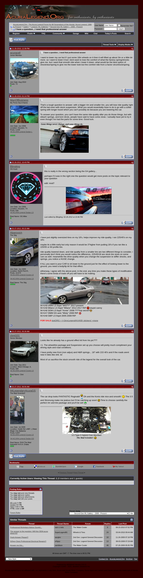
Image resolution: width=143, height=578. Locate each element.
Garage (76, 33)
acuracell (15, 52)
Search (128, 33)
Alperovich (16, 232)
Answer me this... (17, 545)
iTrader (31, 33)
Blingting (15, 166)
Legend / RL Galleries (39, 27)
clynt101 (15, 335)
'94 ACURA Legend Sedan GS (22, 439)
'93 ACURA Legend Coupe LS (22, 435)
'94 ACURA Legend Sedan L (21, 132)
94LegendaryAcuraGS (23, 390)
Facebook (100, 466)
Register (16, 33)
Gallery (26, 27)
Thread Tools (108, 45)
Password (98, 29)
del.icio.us (41, 466)
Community (59, 33)
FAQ (43, 33)
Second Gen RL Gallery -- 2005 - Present (66, 27)
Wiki (86, 33)
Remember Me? (125, 26)
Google (80, 466)
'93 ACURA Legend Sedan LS (22, 212)
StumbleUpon (60, 466)
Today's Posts (111, 33)
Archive (129, 559)
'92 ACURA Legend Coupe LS (22, 371)
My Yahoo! (120, 466)
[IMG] (12, 507)
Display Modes (124, 45)
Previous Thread (65, 473)
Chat (95, 33)
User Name (99, 25)
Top (135, 559)
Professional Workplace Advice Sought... (26, 527)
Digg (21, 466)
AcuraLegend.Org (117, 559)
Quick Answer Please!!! (19, 537)
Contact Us (103, 559)
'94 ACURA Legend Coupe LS (22, 275)
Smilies (13, 505)
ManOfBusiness (19, 100)
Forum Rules (15, 513)
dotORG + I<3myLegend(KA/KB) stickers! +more (75, 320)
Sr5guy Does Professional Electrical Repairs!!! (28, 541)
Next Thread (79, 473)
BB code (13, 503)
